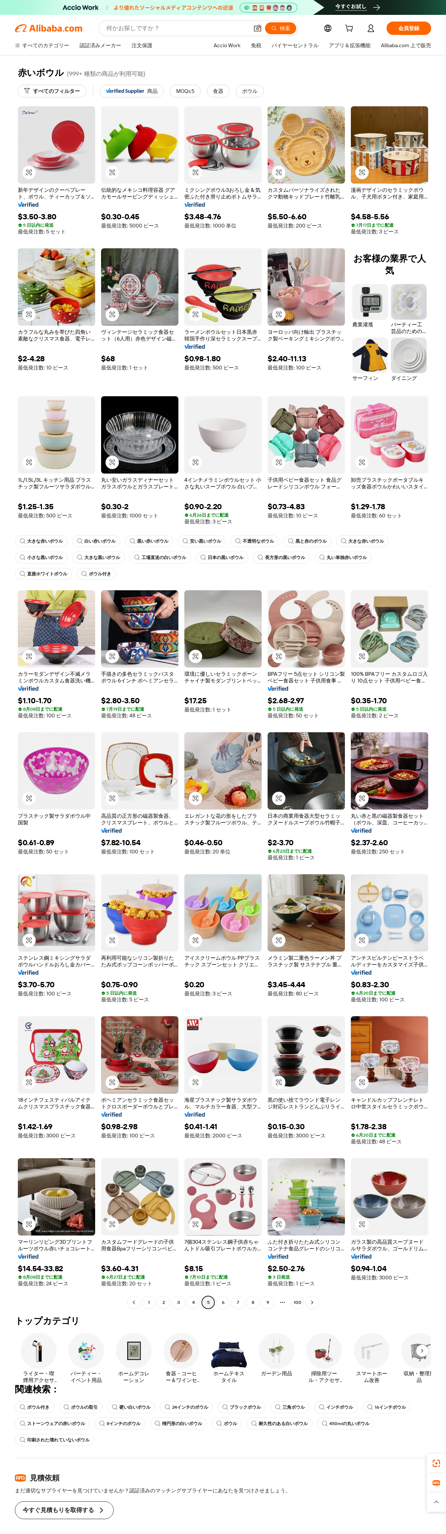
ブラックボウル (242, 1407)
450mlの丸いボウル (345, 1424)
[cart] (350, 29)
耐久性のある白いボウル (279, 1424)
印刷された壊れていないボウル (55, 1440)
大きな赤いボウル (41, 541)
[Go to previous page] (133, 1302)
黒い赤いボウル (149, 541)
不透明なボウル (254, 541)
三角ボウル (290, 1407)
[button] (29, 172)
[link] (436, 1463)
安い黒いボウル (201, 541)
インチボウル (336, 1407)
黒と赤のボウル (307, 541)
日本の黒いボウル (221, 558)
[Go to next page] (312, 1302)
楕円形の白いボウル (178, 1424)
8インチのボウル (119, 1424)
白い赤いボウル (96, 541)
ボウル (226, 1424)
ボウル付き (96, 574)
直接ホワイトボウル (43, 574)
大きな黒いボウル (98, 558)
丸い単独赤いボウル (343, 558)
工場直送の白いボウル (160, 558)
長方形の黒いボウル (281, 558)
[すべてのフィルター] (52, 91)
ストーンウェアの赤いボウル (52, 1424)
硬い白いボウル (131, 1407)
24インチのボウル (187, 1407)
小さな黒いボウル (41, 558)
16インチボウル (387, 1407)
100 (297, 1302)
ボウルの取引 (81, 1407)
